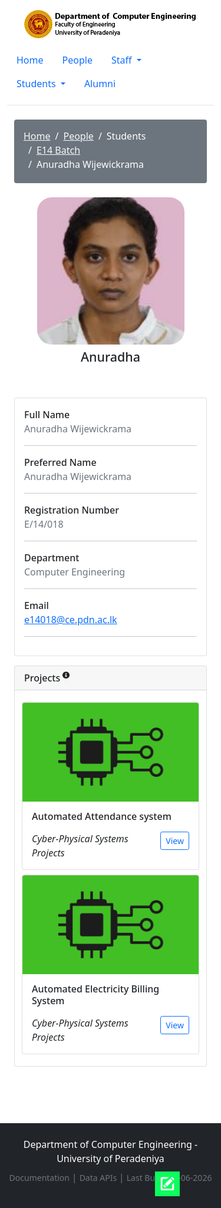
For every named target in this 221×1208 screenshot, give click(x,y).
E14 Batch (58, 150)
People (77, 60)
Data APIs (99, 1177)
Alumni (100, 83)
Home (30, 60)
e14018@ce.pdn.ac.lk (70, 619)
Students (37, 83)
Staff (122, 60)
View (175, 840)
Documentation (40, 1177)
